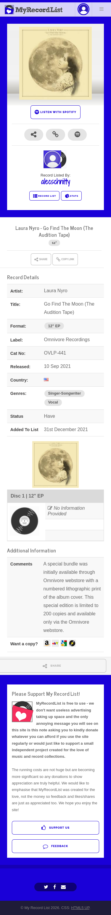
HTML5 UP (80, 908)
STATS (71, 196)
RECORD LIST (44, 196)
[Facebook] (55, 886)
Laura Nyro (27, 227)
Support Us (55, 827)
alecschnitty (55, 181)
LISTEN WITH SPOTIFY (55, 112)
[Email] (64, 886)
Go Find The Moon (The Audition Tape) (66, 231)
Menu (101, 8)
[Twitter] (47, 886)
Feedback (55, 846)
